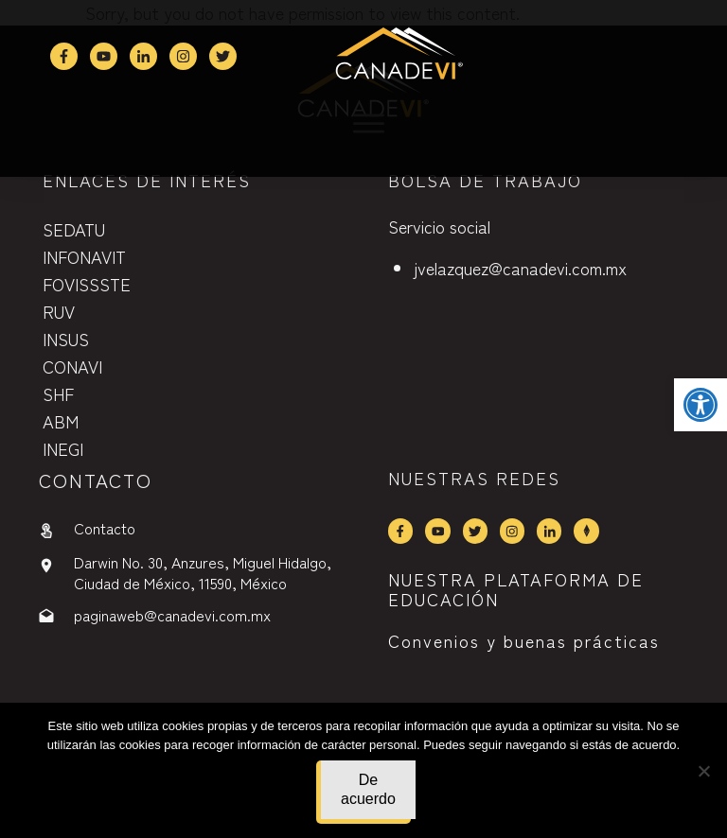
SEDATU (74, 229)
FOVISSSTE (87, 283)
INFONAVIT (84, 256)
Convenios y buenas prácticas (524, 640)
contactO (95, 480)
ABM (61, 421)
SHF (58, 393)
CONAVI (72, 366)
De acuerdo (368, 789)
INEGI (63, 448)
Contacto (104, 527)
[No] (703, 770)
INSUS (66, 338)
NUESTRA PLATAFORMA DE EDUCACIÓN (516, 589)
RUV (59, 311)
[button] (700, 404)
